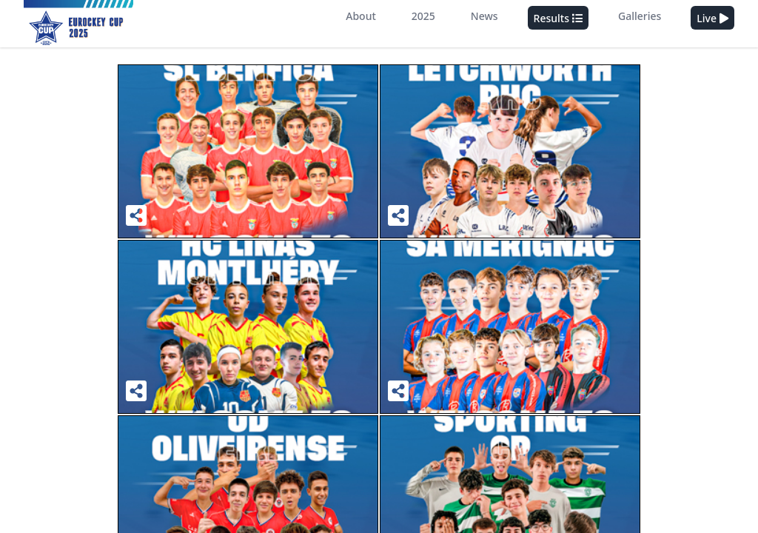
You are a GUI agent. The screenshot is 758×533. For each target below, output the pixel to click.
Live (712, 18)
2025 (423, 16)
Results (558, 18)
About (361, 16)
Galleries (639, 16)
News (484, 16)
